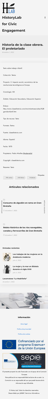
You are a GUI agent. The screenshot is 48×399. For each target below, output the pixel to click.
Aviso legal (24, 324)
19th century (9, 177)
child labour (21, 177)
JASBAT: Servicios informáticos (29, 393)
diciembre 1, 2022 (10, 211)
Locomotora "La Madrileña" (15, 279)
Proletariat (32, 177)
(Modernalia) (27, 153)
